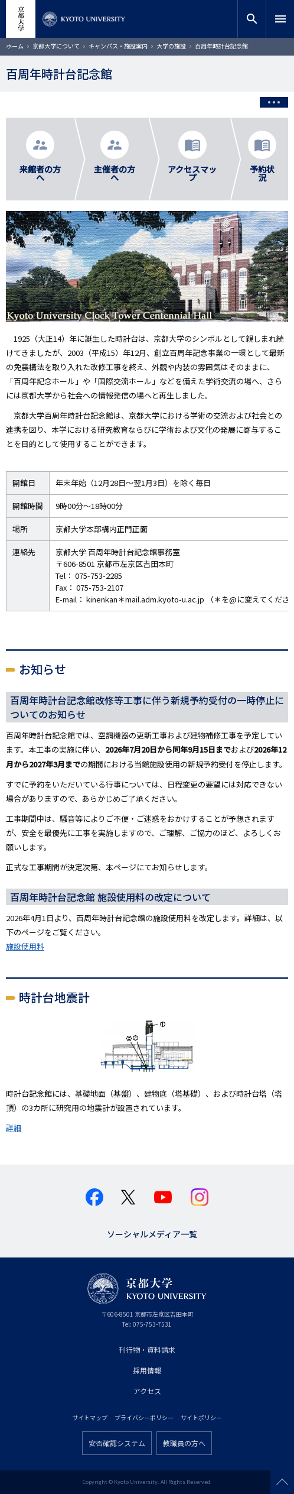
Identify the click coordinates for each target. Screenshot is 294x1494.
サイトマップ (89, 1417)
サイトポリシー (201, 1417)
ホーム (15, 45)
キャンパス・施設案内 (118, 45)
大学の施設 (171, 45)
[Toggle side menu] (274, 102)
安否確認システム (117, 1443)
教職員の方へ (184, 1443)
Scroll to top (282, 1482)
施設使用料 (25, 946)
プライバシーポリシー (144, 1417)
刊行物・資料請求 (147, 1349)
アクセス (147, 1391)
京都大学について (56, 45)
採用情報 (147, 1370)
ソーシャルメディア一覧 (152, 1233)
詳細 (13, 1127)
